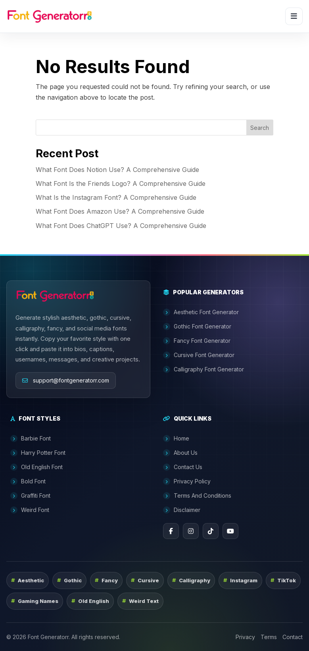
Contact (292, 637)
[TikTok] (211, 531)
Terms (269, 637)
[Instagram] (191, 531)
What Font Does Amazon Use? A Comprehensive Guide (120, 211)
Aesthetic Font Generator (201, 312)
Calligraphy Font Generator (203, 369)
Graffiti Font (30, 495)
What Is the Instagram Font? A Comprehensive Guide (116, 197)
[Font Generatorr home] (49, 16)
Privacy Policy (187, 481)
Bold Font (28, 481)
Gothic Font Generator (197, 326)
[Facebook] (171, 531)
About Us (180, 452)
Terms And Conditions (197, 495)
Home (176, 438)
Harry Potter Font (37, 452)
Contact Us (182, 467)
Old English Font (36, 467)
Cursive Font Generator (198, 355)
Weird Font (29, 510)
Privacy (245, 637)
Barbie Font (30, 438)
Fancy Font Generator (196, 340)
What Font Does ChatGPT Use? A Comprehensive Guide (121, 226)
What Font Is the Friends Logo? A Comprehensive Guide (120, 183)
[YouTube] (230, 531)
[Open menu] (294, 16)
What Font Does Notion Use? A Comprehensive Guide (117, 170)
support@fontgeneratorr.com (65, 380)
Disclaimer (181, 510)
